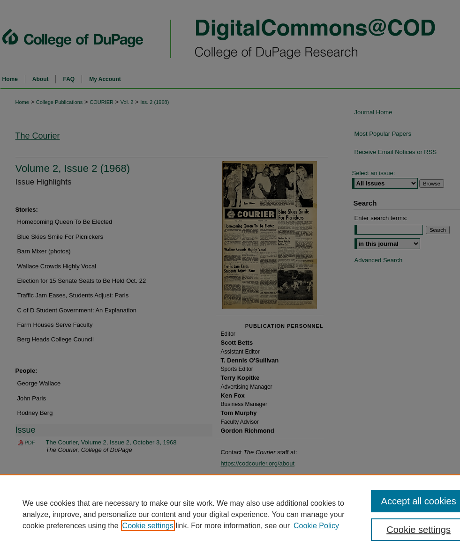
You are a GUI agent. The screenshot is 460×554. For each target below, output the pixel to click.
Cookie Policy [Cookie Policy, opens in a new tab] (316, 526)
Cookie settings (147, 526)
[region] (230, 514)
